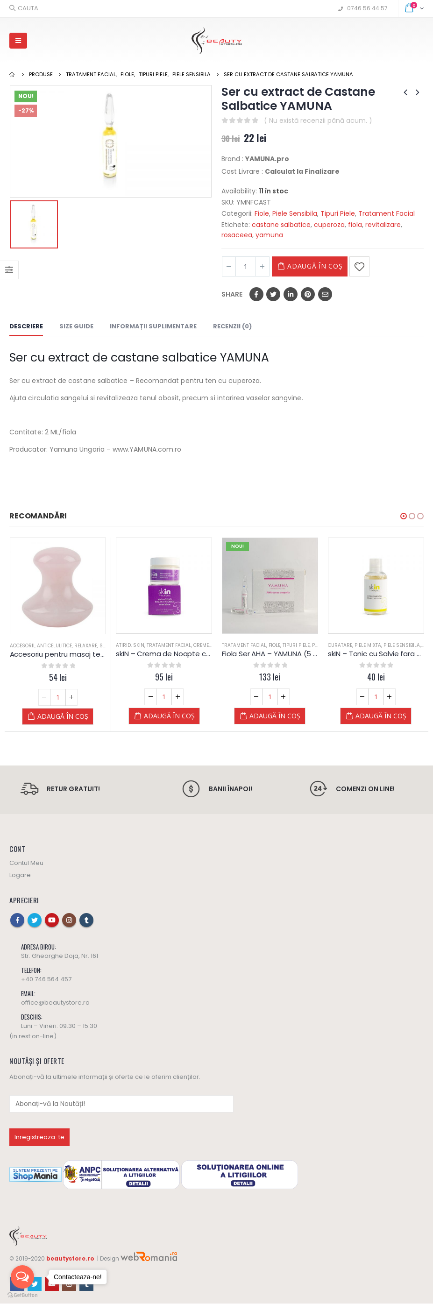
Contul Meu (26, 863)
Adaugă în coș (319, 266)
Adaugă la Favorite (369, 266)
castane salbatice (281, 224)
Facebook (256, 294)
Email (325, 294)
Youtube (52, 921)
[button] (403, 516)
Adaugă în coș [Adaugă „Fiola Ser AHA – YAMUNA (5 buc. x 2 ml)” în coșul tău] (287, 715)
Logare (20, 876)
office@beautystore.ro (55, 1003)
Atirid (135, 645)
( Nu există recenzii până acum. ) (318, 120)
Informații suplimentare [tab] (153, 326)
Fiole (262, 213)
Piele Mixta (380, 645)
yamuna (269, 235)
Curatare (352, 645)
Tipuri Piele (337, 213)
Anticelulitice (66, 645)
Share (231, 294)
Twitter (273, 294)
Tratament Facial (386, 213)
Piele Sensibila (294, 213)
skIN (150, 645)
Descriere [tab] (26, 326)
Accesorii (34, 645)
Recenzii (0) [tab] (232, 326)
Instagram (69, 921)
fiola (355, 224)
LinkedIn (291, 294)
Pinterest (308, 294)
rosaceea (236, 235)
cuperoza (329, 224)
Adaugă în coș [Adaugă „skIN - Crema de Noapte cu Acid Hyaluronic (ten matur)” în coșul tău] (181, 715)
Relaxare (97, 645)
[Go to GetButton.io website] (22, 1294)
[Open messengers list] (22, 1277)
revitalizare (383, 224)
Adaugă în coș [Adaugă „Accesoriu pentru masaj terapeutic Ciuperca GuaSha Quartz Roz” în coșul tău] (75, 716)
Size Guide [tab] (76, 326)
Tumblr (86, 921)
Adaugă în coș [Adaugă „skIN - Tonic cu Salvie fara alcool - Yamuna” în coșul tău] (393, 715)
